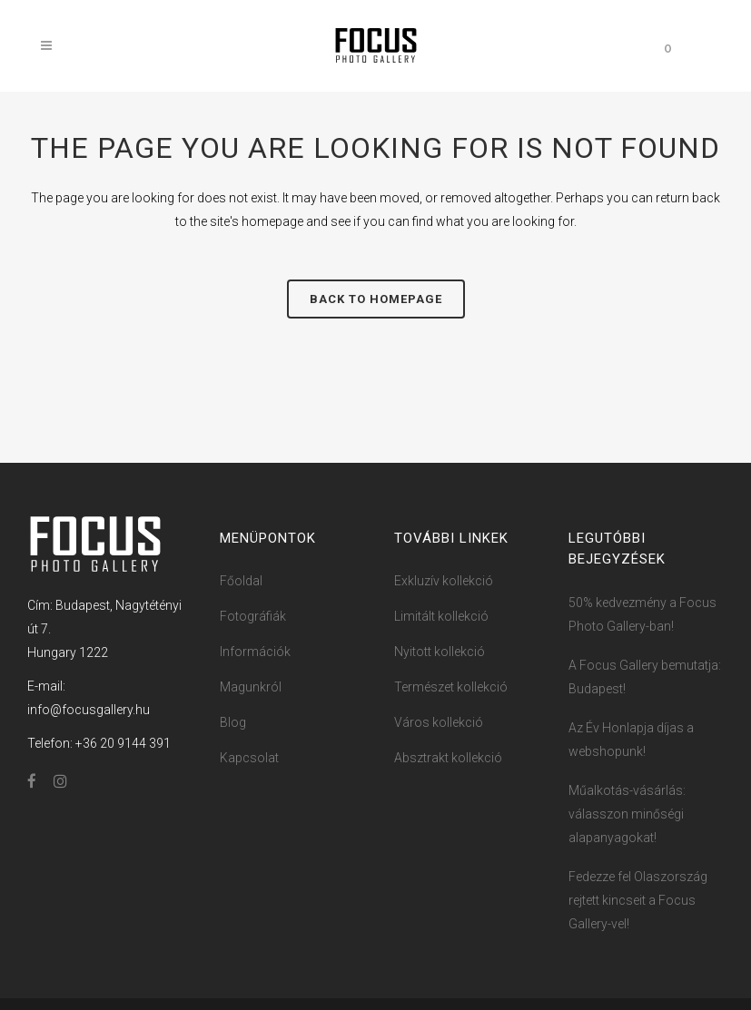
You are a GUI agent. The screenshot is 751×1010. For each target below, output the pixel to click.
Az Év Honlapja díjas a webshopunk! (631, 740)
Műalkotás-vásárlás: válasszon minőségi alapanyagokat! (627, 814)
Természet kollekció (451, 687)
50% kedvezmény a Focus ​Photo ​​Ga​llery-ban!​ (643, 614)
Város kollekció (438, 722)
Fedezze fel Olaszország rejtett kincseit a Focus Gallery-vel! (637, 900)
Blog (233, 722)
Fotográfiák (253, 616)
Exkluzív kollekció (443, 581)
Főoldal (241, 581)
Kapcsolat (249, 757)
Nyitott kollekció (439, 651)
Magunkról (251, 687)
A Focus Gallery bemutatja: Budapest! (644, 677)
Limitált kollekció (441, 616)
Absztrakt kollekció (448, 757)
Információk (255, 651)
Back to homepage (376, 299)
